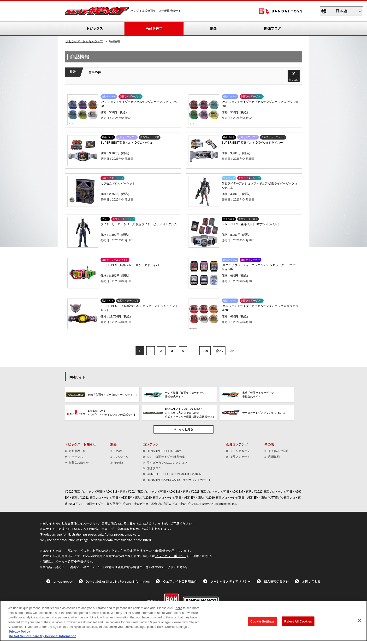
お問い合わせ (311, 581)
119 (205, 351)
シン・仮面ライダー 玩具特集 (166, 456)
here (179, 608)
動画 (213, 28)
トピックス (94, 28)
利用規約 (274, 456)
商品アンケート (240, 456)
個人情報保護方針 (276, 581)
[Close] (359, 620)
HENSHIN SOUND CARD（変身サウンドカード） (179, 480)
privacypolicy (63, 581)
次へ (219, 351)
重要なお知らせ (79, 462)
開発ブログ (272, 28)
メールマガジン (240, 451)
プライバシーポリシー (170, 556)
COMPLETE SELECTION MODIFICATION (174, 474)
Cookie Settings (262, 621)
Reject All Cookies (298, 621)
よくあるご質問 (278, 451)
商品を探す (154, 28)
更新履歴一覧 (77, 451)
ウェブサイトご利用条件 (180, 581)
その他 (118, 462)
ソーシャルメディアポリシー (230, 581)
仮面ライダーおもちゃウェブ (84, 41)
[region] (183, 621)
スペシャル (121, 456)
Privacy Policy (19, 631)
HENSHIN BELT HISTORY (164, 451)
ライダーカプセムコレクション (167, 462)
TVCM (118, 451)
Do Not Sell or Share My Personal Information (118, 581)
